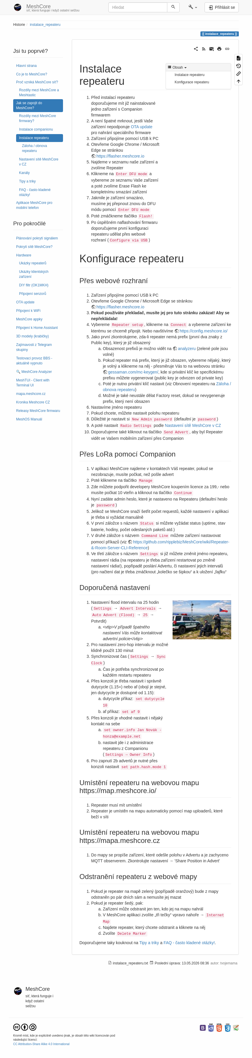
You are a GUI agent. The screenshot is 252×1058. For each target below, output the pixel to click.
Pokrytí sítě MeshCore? (34, 247)
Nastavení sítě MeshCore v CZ (38, 161)
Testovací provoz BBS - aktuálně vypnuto (34, 360)
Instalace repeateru (34, 138)
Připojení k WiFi (28, 311)
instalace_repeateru (45, 25)
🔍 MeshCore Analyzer (34, 372)
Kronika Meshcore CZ (33, 402)
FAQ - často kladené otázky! (35, 192)
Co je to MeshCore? (31, 74)
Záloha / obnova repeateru (34, 148)
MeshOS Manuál (29, 419)
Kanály (24, 173)
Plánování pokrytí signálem (37, 238)
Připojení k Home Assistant (37, 328)
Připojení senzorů (32, 294)
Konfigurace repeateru (192, 82)
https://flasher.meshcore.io (120, 156)
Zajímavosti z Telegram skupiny (34, 347)
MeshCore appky (29, 319)
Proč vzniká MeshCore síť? (37, 82)
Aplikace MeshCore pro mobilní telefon (34, 205)
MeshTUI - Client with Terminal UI (33, 382)
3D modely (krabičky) (32, 336)
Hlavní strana (26, 66)
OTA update (25, 302)
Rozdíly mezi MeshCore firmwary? (37, 118)
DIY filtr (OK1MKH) (33, 285)
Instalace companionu (36, 129)
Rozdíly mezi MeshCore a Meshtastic (39, 92)
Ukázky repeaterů (32, 263)
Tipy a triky (27, 181)
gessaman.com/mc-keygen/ (133, 372)
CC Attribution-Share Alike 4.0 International (41, 1044)
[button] (193, 7)
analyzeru (187, 348)
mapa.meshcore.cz (30, 394)
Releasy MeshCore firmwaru (38, 411)
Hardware (23, 255)
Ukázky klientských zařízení (33, 274)
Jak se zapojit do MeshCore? (29, 105)
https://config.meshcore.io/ (203, 331)
